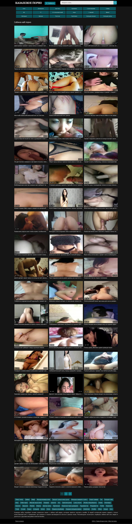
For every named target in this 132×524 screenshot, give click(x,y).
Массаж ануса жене (36, 503)
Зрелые (41, 16)
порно (28, 2)
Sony (111, 509)
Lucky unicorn (77, 503)
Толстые (57, 16)
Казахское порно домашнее (70, 506)
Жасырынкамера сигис (43, 500)
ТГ (41, 12)
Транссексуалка (67, 503)
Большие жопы (107, 16)
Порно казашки (19, 521)
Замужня (25, 506)
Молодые (24, 16)
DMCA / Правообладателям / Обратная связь (104, 521)
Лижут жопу (19, 500)
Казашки (46, 503)
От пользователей (57, 12)
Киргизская (56, 506)
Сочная (23, 509)
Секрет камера (93, 500)
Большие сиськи (91, 16)
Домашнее (41, 8)
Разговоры (108, 503)
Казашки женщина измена (73, 509)
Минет (108, 12)
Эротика (57, 8)
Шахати (53, 503)
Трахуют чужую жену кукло (60, 500)
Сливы (108, 8)
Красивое (74, 8)
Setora (43, 509)
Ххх (59, 503)
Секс (24, 8)
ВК (24, 12)
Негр (16, 503)
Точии (17, 509)
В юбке (94, 509)
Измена (38, 506)
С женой (91, 12)
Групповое (74, 16)
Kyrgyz (29, 509)
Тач (101, 500)
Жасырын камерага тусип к (79, 500)
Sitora (48, 509)
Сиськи (106, 509)
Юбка (100, 509)
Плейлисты (50, 3)
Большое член (108, 500)
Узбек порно (24, 503)
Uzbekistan (86, 509)
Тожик (100, 503)
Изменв (32, 506)
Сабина (27, 500)
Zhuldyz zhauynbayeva (90, 503)
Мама (33, 500)
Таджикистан (84, 506)
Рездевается (94, 506)
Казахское (109, 506)
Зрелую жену (47, 506)
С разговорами (91, 8)
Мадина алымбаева (58, 509)
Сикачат (17, 506)
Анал (74, 12)
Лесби (102, 506)
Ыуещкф (36, 509)
